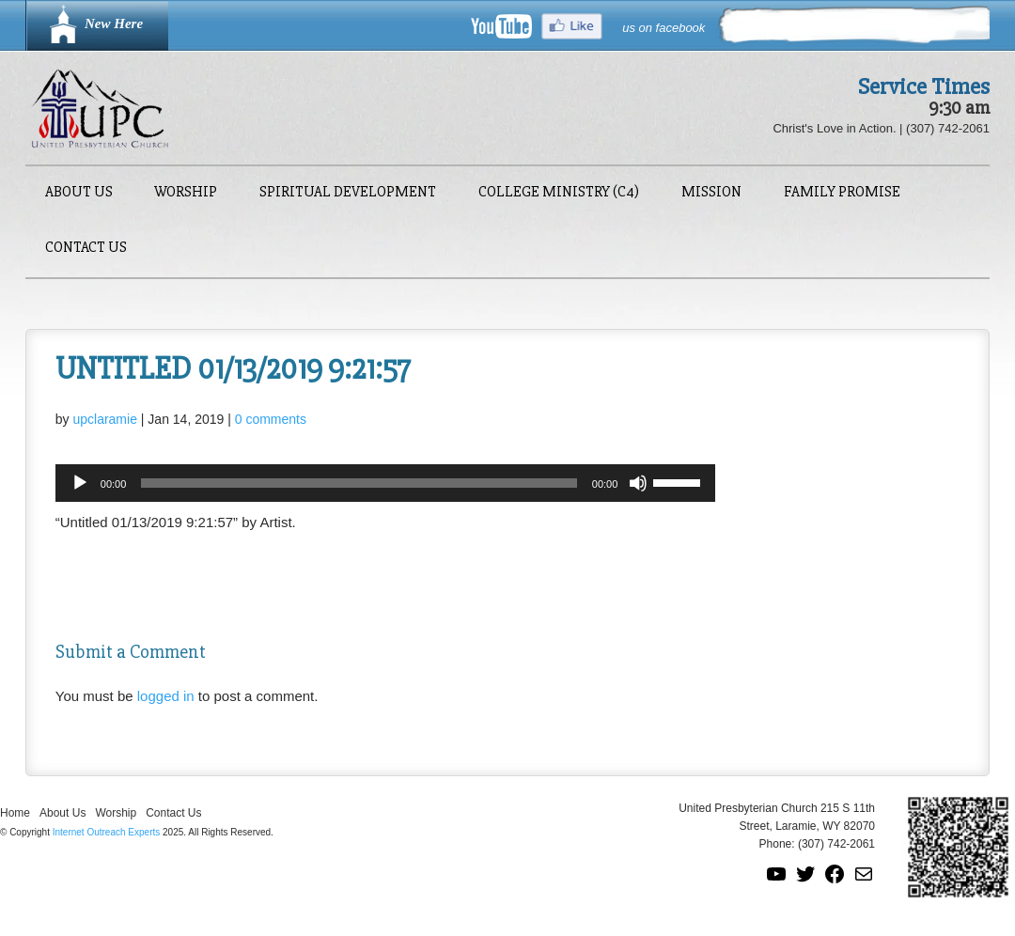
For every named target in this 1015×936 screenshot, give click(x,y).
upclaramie (104, 419)
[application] (385, 483)
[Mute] (638, 483)
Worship (185, 193)
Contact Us (86, 249)
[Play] (79, 483)
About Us (79, 193)
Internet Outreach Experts (107, 832)
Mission (711, 193)
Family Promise (842, 193)
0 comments (270, 419)
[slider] (359, 483)
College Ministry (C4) (558, 193)
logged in (166, 696)
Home (15, 812)
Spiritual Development (347, 193)
